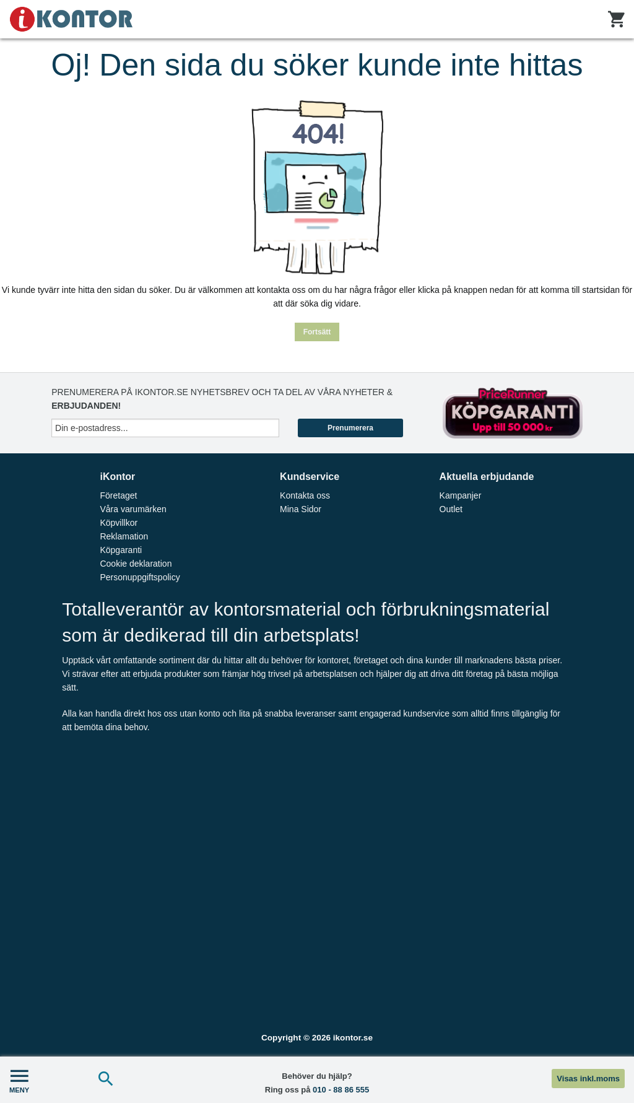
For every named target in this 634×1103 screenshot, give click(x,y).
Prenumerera (350, 428)
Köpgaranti (121, 550)
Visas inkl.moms (588, 1078)
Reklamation (124, 536)
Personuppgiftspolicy (140, 577)
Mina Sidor (300, 509)
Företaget (118, 495)
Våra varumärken (133, 509)
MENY (19, 1080)
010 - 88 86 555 (341, 1089)
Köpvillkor (118, 523)
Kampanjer (461, 495)
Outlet (451, 509)
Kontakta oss (305, 495)
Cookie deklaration (136, 564)
